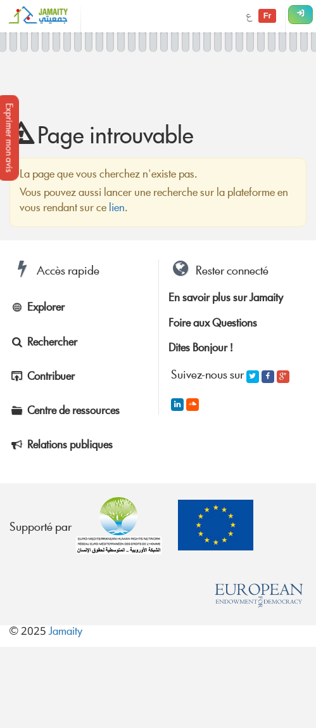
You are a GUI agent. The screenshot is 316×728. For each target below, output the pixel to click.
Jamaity (65, 632)
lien (117, 209)
